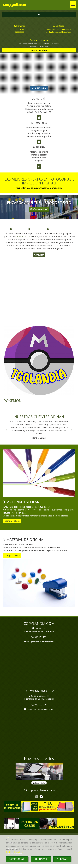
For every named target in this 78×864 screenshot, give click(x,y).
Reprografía (39, 783)
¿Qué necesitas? (39, 209)
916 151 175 (19, 29)
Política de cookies (14, 852)
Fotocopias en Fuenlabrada (39, 790)
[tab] (11, 229)
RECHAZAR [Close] (40, 859)
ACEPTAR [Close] (62, 859)
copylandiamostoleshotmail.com (58, 32)
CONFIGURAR (16, 859)
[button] (6, 430)
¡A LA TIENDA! (39, 88)
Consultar (39, 254)
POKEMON (13, 400)
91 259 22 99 (19, 32)
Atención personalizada (39, 50)
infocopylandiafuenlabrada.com (58, 29)
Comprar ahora (12, 521)
